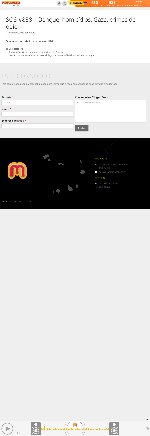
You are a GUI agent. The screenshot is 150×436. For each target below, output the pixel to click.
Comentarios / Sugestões (91, 97)
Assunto (7, 97)
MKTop (28, 202)
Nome (6, 109)
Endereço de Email (13, 120)
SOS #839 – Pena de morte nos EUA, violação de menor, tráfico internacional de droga (51, 55)
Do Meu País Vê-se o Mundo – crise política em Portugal (36, 52)
